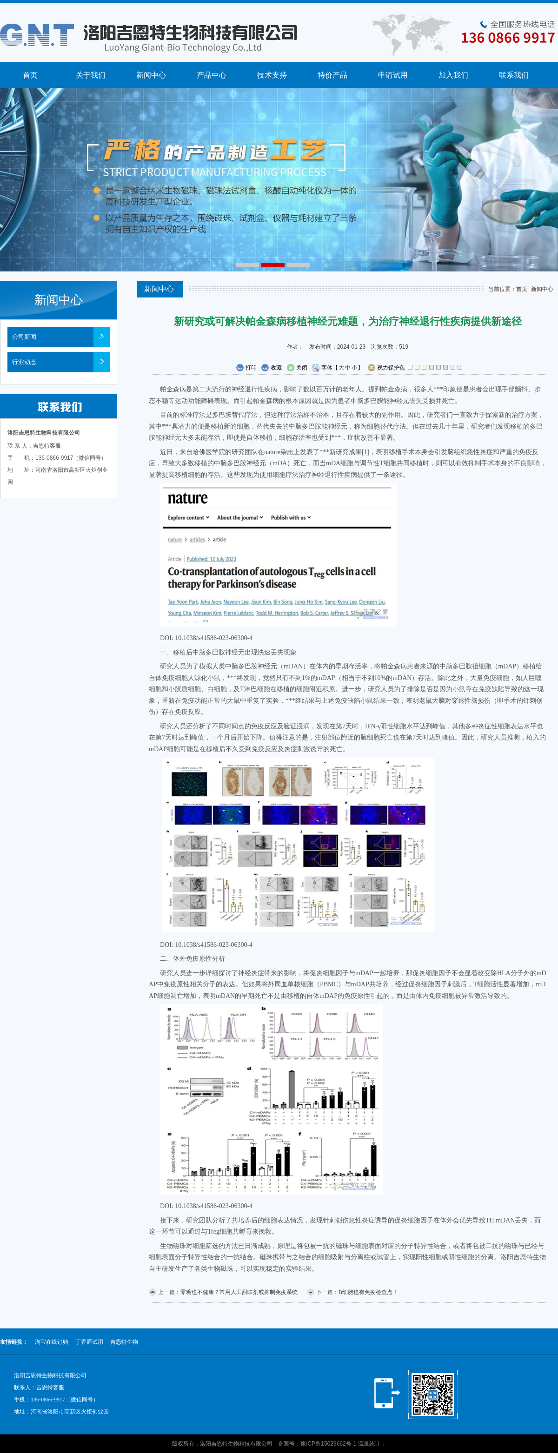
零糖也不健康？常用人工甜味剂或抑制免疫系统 (239, 1292)
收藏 (271, 368)
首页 (30, 75)
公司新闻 (24, 336)
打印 (246, 368)
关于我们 (91, 75)
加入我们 (453, 75)
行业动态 (24, 361)
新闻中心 (151, 75)
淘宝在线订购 (51, 1342)
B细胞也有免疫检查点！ (368, 1292)
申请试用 (393, 75)
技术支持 (272, 75)
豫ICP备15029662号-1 (328, 1443)
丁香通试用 (89, 1342)
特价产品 (332, 75)
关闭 (296, 368)
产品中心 (211, 75)
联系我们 (514, 75)
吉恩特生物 (124, 1342)
